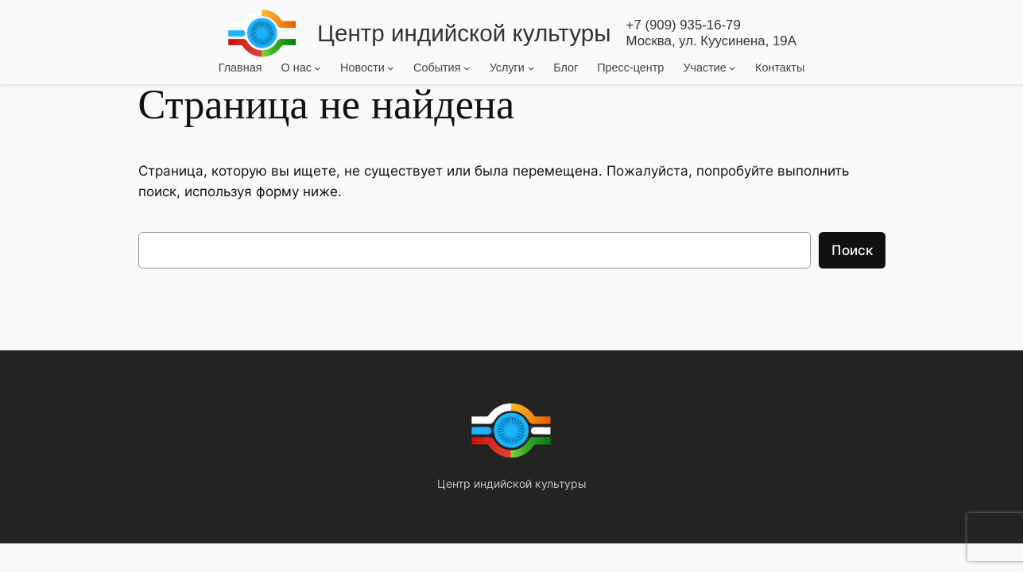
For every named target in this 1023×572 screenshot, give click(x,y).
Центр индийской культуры (463, 33)
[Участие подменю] (732, 67)
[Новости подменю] (390, 67)
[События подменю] (467, 67)
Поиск (852, 250)
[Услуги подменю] (531, 67)
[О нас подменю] (317, 67)
